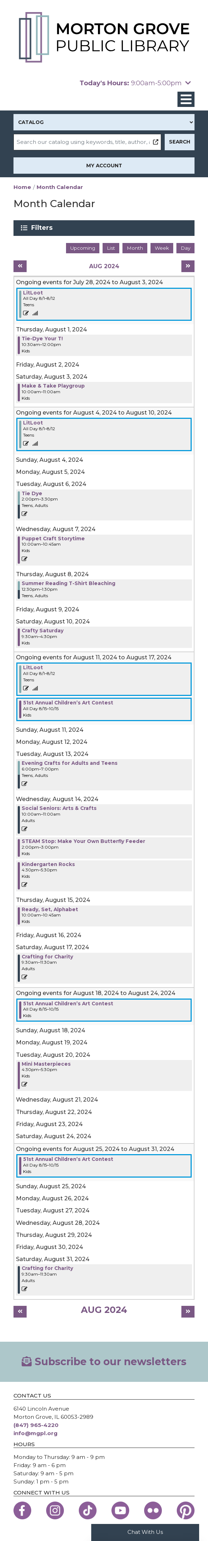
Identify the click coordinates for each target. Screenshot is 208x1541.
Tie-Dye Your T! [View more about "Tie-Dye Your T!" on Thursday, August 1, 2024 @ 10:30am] (42, 338)
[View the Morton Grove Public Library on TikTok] (88, 1510)
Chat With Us (145, 1532)
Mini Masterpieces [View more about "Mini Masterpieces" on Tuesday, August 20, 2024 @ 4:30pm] (46, 1064)
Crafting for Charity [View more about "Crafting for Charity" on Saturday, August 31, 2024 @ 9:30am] (47, 1268)
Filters (43, 228)
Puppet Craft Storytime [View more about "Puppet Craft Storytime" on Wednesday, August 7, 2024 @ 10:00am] (53, 538)
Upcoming (82, 248)
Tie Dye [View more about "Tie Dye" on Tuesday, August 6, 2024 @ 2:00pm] (32, 493)
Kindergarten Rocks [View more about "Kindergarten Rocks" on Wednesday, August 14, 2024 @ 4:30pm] (48, 864)
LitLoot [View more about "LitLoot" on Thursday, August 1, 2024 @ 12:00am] (33, 293)
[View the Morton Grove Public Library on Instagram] (55, 1510)
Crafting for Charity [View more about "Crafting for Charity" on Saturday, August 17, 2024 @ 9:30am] (47, 956)
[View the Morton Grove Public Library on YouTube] (120, 1510)
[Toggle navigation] (186, 99)
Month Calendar (60, 187)
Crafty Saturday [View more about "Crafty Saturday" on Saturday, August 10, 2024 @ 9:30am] (43, 630)
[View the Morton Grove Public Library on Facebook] (22, 1510)
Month (135, 248)
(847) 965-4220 (36, 1425)
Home (22, 187)
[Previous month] (20, 266)
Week (162, 248)
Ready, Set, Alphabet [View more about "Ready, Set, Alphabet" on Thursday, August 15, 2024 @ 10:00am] (50, 909)
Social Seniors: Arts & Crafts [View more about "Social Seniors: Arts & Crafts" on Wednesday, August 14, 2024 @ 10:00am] (59, 808)
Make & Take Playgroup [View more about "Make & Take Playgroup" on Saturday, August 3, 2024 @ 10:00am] (53, 386)
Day (185, 248)
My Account (104, 165)
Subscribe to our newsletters (104, 1362)
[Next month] (188, 266)
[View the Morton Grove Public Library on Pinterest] (186, 1510)
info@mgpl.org (35, 1433)
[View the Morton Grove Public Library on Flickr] (153, 1510)
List (111, 248)
